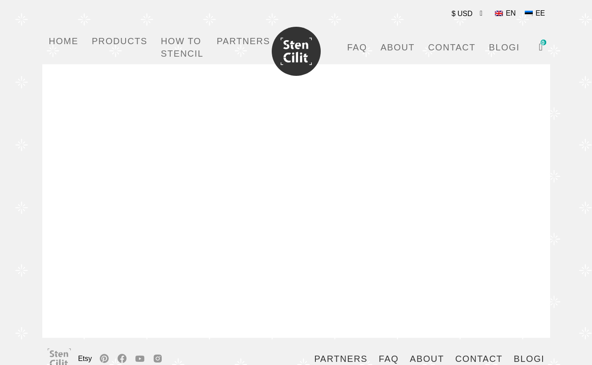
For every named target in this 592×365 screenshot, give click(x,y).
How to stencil (182, 47)
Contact (451, 47)
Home (63, 41)
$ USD (462, 13)
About (397, 47)
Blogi (504, 47)
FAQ (357, 47)
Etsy (85, 358)
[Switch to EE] (535, 13)
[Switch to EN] (505, 13)
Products (119, 41)
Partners (243, 41)
